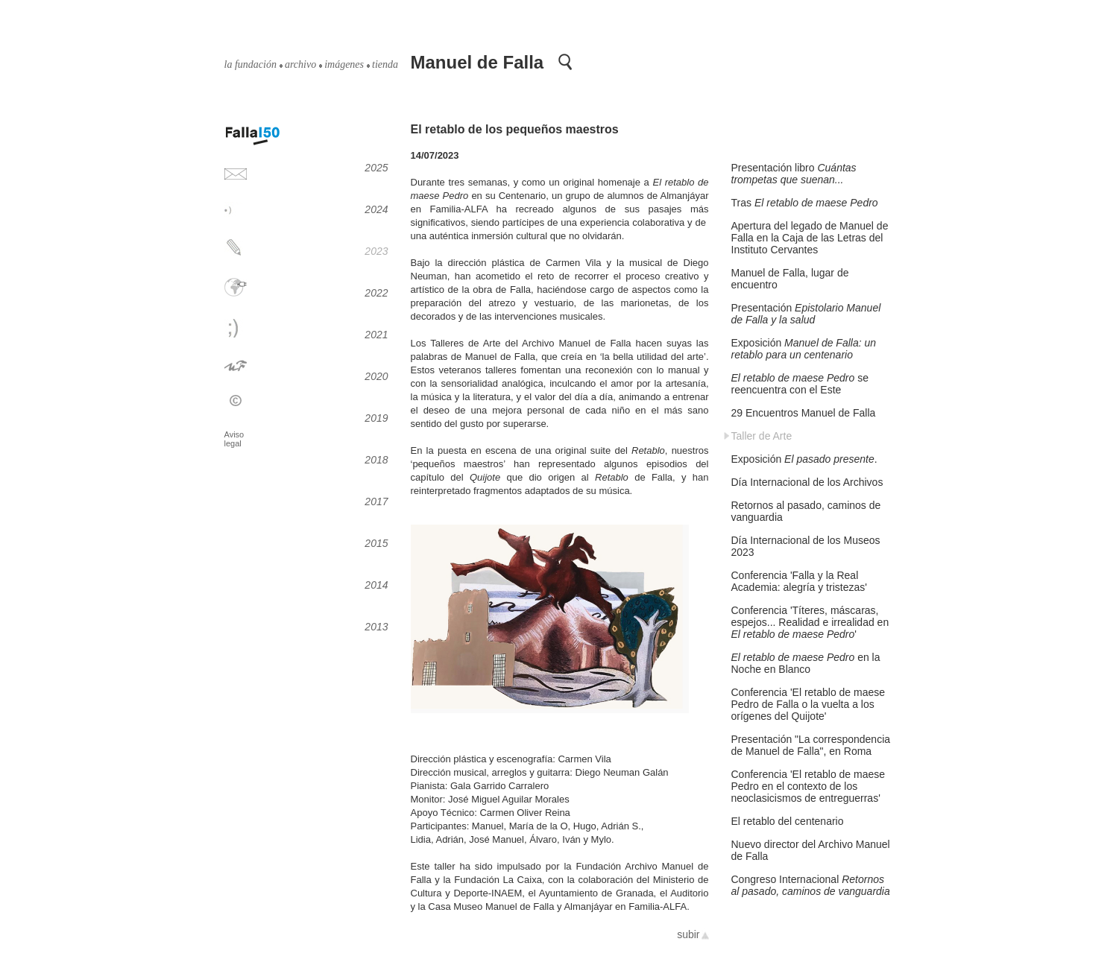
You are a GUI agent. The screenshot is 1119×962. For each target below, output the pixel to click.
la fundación (250, 65)
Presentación (806, 314)
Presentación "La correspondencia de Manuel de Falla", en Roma (811, 745)
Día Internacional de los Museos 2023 (805, 546)
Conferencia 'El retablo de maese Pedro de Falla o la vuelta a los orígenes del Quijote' (808, 704)
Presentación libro (794, 174)
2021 (376, 335)
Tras (804, 203)
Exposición (804, 349)
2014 (376, 585)
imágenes (344, 65)
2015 (376, 543)
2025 (376, 168)
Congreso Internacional (810, 885)
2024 (376, 209)
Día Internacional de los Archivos (807, 482)
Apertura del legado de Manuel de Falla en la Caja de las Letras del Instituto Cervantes (810, 238)
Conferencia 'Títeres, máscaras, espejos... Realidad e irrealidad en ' (810, 622)
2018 (376, 460)
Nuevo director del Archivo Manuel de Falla (810, 850)
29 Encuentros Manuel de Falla (803, 413)
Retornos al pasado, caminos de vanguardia (806, 511)
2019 (376, 418)
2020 (376, 376)
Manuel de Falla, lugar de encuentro (790, 279)
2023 (376, 251)
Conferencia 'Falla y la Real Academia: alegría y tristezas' (799, 581)
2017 (376, 501)
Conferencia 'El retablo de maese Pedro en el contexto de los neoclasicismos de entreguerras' (808, 786)
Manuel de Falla (477, 62)
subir (688, 934)
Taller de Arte (761, 436)
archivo (300, 65)
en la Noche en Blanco (805, 663)
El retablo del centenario (787, 821)
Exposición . (804, 459)
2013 (376, 627)
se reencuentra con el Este (800, 384)
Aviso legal (234, 439)
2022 (376, 293)
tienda (385, 65)
